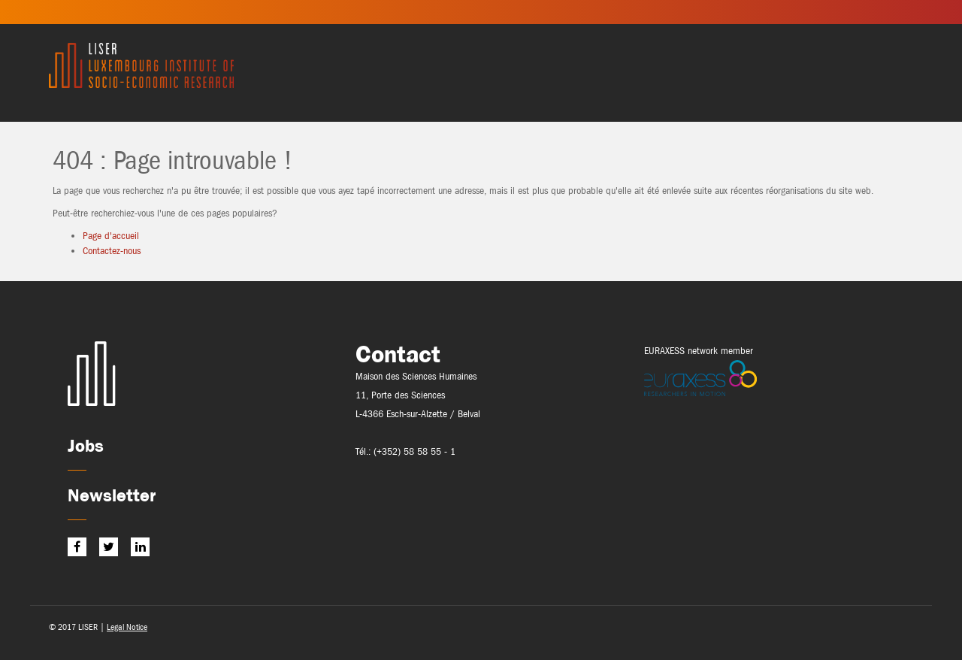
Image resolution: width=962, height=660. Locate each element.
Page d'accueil (111, 235)
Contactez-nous (112, 250)
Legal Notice (127, 627)
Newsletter (112, 495)
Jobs (86, 445)
